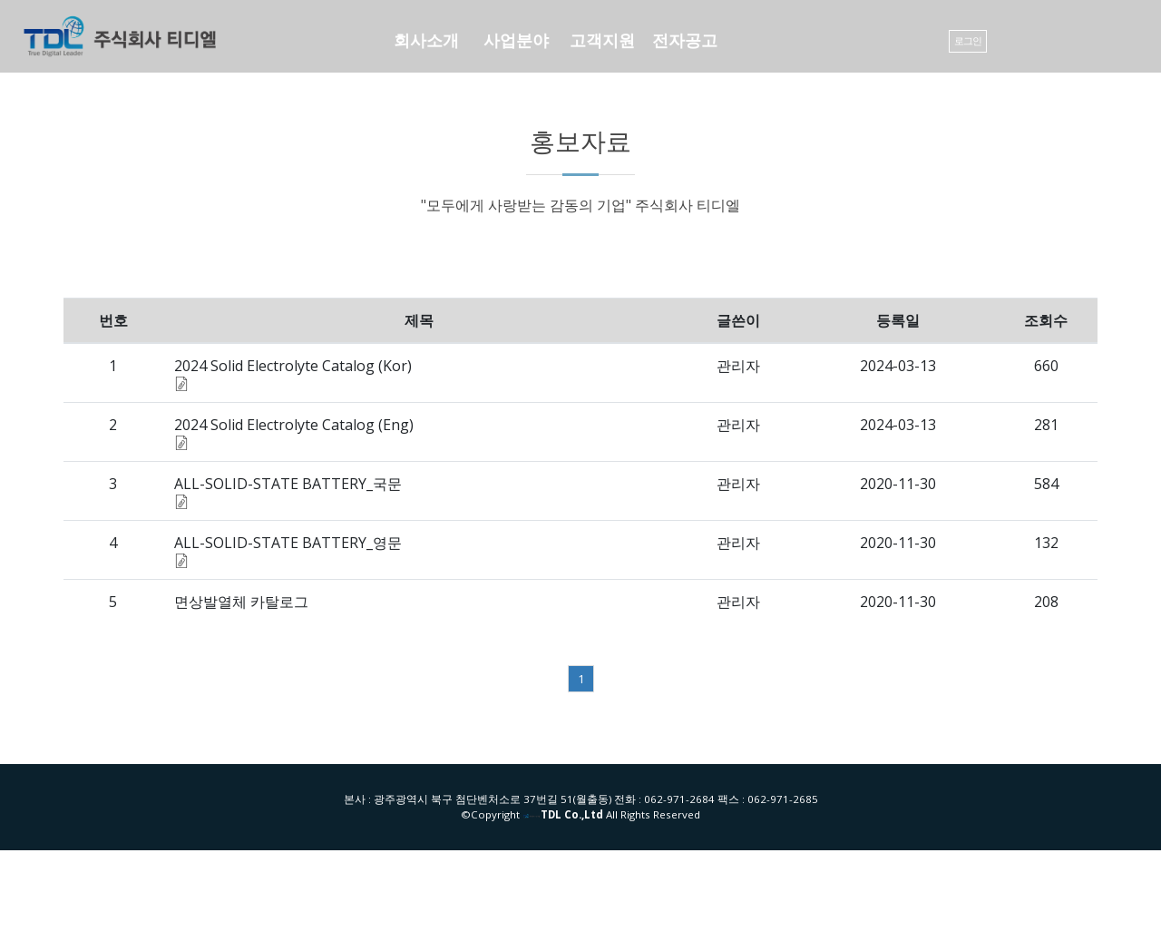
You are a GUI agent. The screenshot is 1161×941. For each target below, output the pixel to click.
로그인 (967, 41)
